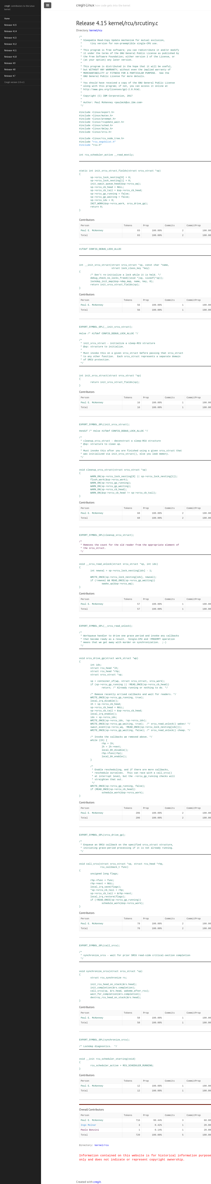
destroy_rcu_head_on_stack (108, 997)
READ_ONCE (118, 580)
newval (100, 570)
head (131, 984)
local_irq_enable (101, 714)
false (124, 193)
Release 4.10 (10, 56)
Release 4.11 (10, 50)
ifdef (84, 249)
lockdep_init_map (101, 281)
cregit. (97, 1182)
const (148, 265)
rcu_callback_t (110, 867)
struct (132, 171)
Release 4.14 (10, 31)
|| (138, 476)
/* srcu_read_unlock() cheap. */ (168, 730)
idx (154, 564)
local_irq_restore (102, 896)
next (117, 746)
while (93, 740)
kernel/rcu (95, 30)
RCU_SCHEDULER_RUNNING (137, 1065)
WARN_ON (95, 476)
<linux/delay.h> (102, 128)
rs (124, 977)
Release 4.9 (9, 63)
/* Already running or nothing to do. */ (140, 687)
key (146, 268)
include (85, 112)
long (106, 873)
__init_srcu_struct (97, 265)
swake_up (107, 583)
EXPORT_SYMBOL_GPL (91, 327)
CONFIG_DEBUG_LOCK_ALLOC (105, 249)
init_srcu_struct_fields (111, 171)
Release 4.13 (10, 37)
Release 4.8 (9, 69)
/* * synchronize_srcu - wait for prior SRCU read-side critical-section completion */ (134, 955)
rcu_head (106, 668)
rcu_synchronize (110, 977)
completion (126, 987)
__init (90, 1059)
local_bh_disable (113, 750)
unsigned (96, 873)
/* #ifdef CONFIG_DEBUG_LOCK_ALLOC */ (113, 333)
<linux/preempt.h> (104, 119)
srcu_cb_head (104, 187)
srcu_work (118, 203)
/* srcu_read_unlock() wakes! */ (168, 724)
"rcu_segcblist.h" (104, 142)
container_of (105, 681)
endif (84, 431)
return (94, 207)
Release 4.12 (10, 44)
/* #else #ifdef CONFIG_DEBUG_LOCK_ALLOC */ (118, 431)
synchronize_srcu (97, 971)
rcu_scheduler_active (99, 155)
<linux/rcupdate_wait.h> (108, 122)
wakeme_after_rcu (135, 991)
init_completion (101, 987)
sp (157, 171)
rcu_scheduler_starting (111, 1059)
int (81, 155)
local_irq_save (100, 887)
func (111, 753)
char (156, 265)
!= (128, 493)
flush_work (97, 479)
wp (135, 658)
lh (115, 668)
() (115, 701)
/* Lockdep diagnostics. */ (98, 1046)
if (91, 580)
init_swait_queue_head (105, 184)
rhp (116, 671)
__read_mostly (123, 155)
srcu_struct (146, 171)
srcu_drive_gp (136, 203)
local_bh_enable (112, 756)
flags (113, 873)
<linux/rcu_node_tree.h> (108, 138)
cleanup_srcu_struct (99, 470)
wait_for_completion (103, 994)
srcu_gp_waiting (106, 197)
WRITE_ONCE (97, 577)
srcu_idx (101, 200)
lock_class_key (131, 268)
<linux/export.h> (103, 112)
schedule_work (111, 792)
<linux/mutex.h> (102, 115)
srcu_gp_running (106, 193)
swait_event (98, 727)
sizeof (149, 278)
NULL (120, 187)
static (83, 171)
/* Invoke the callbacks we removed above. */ (121, 737)
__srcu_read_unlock (99, 564)
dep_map (126, 281)
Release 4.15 (10, 25)
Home (7, 18)
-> (94, 177)
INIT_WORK (96, 203)
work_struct (123, 658)
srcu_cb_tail (104, 190)
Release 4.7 (9, 75)
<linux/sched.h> (102, 125)
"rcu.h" (97, 145)
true (138, 697)
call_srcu (92, 864)
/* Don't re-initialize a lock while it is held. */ (125, 275)
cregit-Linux (85, 5)
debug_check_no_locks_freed (108, 278)
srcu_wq (133, 184)
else (83, 333)
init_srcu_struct (96, 375)
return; (107, 687)
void (132, 278)
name (165, 265)
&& (108, 580)
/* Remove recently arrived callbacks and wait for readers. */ (133, 694)
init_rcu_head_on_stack (105, 984)
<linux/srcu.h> (101, 132)
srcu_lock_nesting (108, 177)
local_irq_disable (102, 701)
